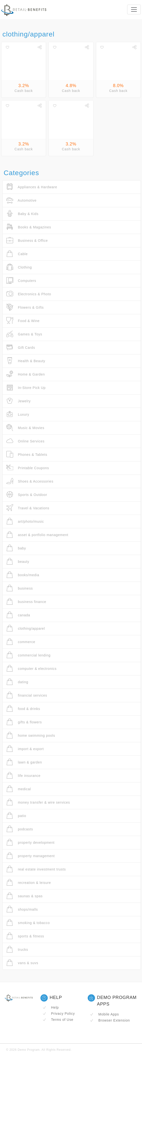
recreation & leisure (28, 882)
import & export (25, 749)
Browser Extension (110, 1020)
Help (51, 1007)
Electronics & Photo (28, 294)
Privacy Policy (59, 1013)
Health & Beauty (25, 361)
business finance (26, 601)
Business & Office (27, 240)
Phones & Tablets (26, 454)
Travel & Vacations (27, 508)
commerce (20, 642)
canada (18, 615)
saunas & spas (24, 896)
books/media (22, 575)
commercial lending (28, 655)
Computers (21, 280)
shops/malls (22, 909)
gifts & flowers (24, 722)
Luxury (17, 414)
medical (18, 789)
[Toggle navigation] (134, 9)
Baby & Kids (22, 213)
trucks (17, 949)
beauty (17, 561)
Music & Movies (25, 427)
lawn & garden (24, 762)
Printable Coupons (27, 468)
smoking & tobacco (28, 922)
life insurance (23, 775)
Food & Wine (23, 320)
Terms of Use (58, 1020)
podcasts (19, 829)
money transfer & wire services (38, 802)
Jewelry (18, 401)
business (19, 588)
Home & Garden (25, 374)
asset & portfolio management (37, 535)
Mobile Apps (104, 1014)
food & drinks (23, 708)
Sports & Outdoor (26, 494)
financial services (26, 695)
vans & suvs (22, 963)
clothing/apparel (25, 628)
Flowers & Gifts (25, 307)
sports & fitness (25, 936)
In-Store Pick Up (26, 387)
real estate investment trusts (36, 869)
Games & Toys (24, 334)
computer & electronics (31, 668)
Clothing (19, 267)
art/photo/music (25, 521)
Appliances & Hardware (31, 187)
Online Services (25, 441)
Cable (17, 254)
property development (30, 842)
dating (17, 682)
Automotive (21, 200)
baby (16, 548)
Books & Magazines (28, 227)
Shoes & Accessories (29, 481)
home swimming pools (30, 735)
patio (16, 815)
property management (30, 856)
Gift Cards (20, 347)
